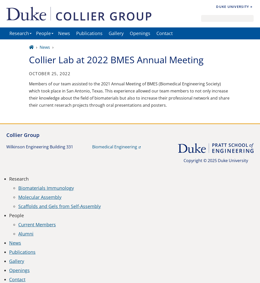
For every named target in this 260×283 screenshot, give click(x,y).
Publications (89, 33)
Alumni (26, 234)
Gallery (116, 33)
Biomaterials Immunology (46, 188)
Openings (140, 33)
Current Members (37, 225)
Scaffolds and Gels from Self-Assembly (59, 206)
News (64, 33)
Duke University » (234, 6)
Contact (164, 33)
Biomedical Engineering (114, 147)
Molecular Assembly (39, 197)
